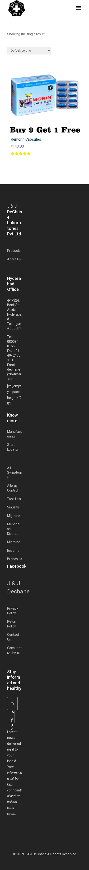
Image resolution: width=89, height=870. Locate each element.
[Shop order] (29, 50)
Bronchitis (14, 559)
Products (14, 251)
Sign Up (12, 716)
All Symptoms (14, 472)
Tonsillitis (14, 499)
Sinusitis (13, 507)
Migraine (13, 516)
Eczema (13, 550)
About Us (14, 259)
